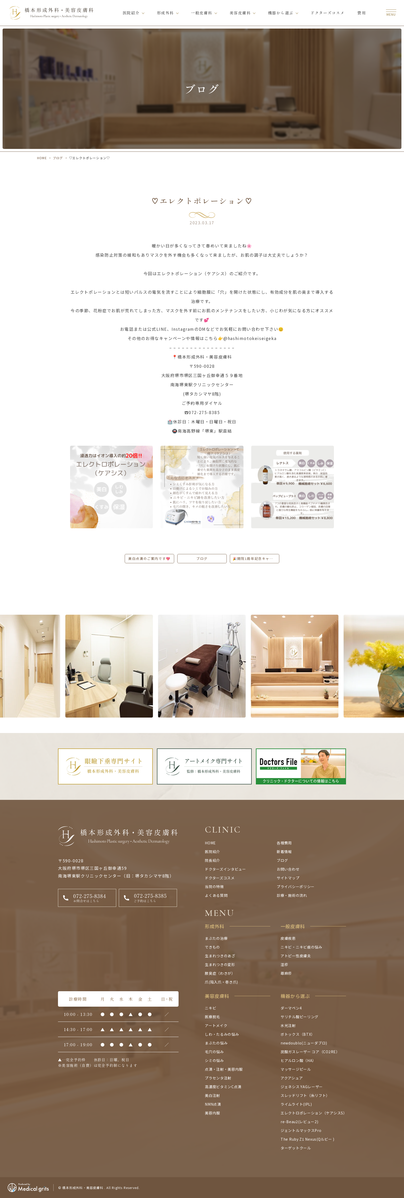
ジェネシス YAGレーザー (302, 1086)
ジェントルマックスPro (301, 1130)
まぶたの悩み (216, 1042)
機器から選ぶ (280, 12)
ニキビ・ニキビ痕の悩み (301, 947)
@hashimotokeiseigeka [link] (249, 338)
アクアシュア (292, 1077)
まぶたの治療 (216, 938)
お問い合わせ (288, 869)
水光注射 (288, 1025)
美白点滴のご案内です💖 (149, 558)
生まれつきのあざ (220, 955)
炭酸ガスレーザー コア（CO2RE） (310, 1051)
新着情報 (284, 851)
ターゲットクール (296, 1147)
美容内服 (212, 1112)
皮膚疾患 (288, 938)
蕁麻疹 (286, 973)
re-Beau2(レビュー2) (299, 1121)
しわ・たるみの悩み (222, 1034)
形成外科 (165, 12)
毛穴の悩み (214, 1051)
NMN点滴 (213, 1104)
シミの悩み (214, 1060)
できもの (212, 947)
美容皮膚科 (240, 12)
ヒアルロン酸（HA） (298, 1060)
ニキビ (210, 1008)
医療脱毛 (212, 1016)
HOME (42, 158)
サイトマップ (288, 877)
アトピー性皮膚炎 (296, 955)
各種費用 (284, 842)
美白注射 (212, 1095)
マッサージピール (296, 1069)
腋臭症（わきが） (220, 973)
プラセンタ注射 (218, 1077)
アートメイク (216, 1025)
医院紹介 (131, 12)
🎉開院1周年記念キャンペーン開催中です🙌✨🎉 (256, 558)
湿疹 (284, 964)
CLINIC (223, 829)
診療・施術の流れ (292, 895)
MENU (219, 912)
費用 (361, 12)
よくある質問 (216, 895)
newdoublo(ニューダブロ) (304, 1042)
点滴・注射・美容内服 (224, 1069)
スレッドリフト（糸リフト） (305, 1095)
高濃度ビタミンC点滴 (223, 1086)
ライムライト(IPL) (296, 1104)
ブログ (58, 158)
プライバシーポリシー (296, 886)
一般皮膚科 (201, 12)
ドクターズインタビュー (225, 869)
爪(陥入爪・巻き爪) (221, 982)
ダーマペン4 (291, 1008)
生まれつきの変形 (220, 964)
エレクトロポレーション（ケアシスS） (314, 1112)
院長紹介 (212, 860)
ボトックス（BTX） (298, 1034)
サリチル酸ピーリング (299, 1016)
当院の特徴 (214, 886)
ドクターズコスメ (327, 12)
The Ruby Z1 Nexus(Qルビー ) (307, 1139)
